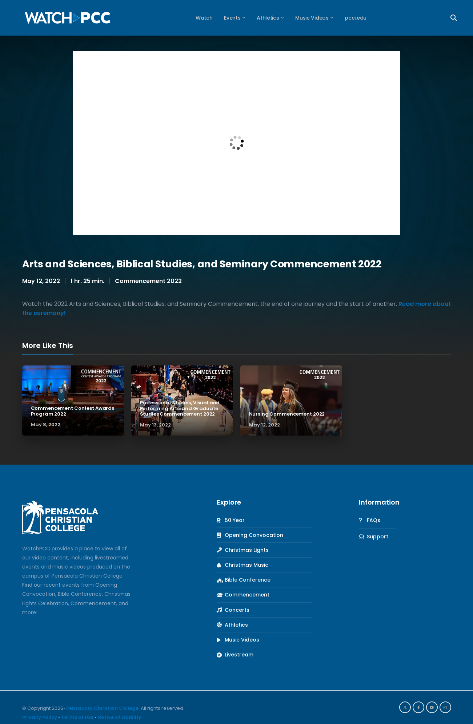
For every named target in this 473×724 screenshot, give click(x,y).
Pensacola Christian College (102, 708)
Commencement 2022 (148, 281)
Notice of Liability (119, 717)
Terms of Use (77, 717)
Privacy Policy (39, 717)
